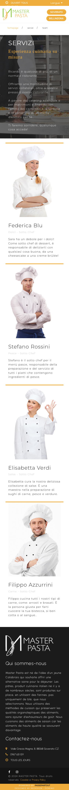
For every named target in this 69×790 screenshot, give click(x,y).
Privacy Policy (38, 779)
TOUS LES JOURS (20, 760)
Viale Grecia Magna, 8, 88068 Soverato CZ (35, 748)
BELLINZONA (56, 18)
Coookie (24, 779)
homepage (13, 28)
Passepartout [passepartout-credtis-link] (42, 785)
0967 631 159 (17, 754)
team (45, 28)
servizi (30, 28)
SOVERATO (56, 12)
